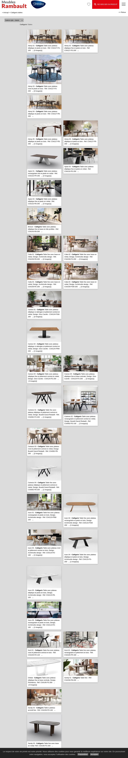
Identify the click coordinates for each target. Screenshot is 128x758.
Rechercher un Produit (105, 4)
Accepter (94, 754)
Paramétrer (83, 754)
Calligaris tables (16, 12)
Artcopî (6, 12)
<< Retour (122, 12)
